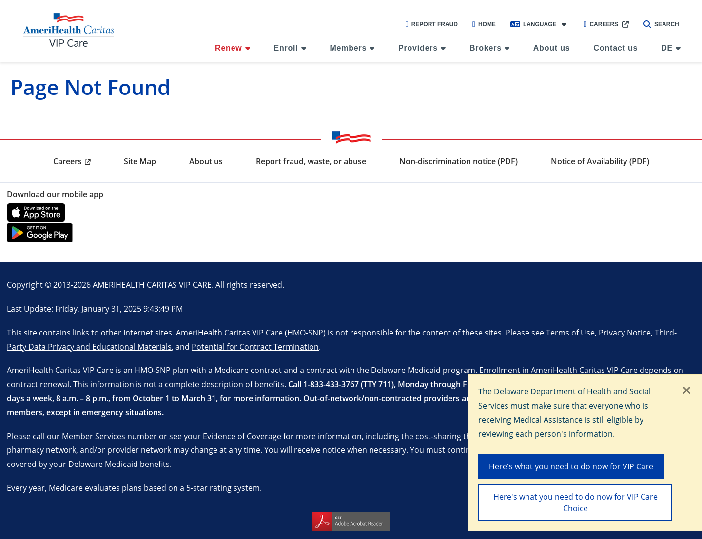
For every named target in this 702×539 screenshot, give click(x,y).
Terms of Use (570, 332)
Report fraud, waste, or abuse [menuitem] (311, 161)
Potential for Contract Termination (255, 346)
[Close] (687, 391)
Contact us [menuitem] (616, 48)
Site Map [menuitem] (140, 161)
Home (484, 24)
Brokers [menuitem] (485, 48)
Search (661, 24)
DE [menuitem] (667, 48)
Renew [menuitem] (228, 48)
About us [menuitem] (551, 48)
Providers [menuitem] (418, 48)
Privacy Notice (625, 332)
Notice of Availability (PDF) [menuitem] (600, 161)
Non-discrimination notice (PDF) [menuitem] (458, 161)
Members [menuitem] (348, 48)
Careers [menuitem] (67, 161)
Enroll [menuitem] (285, 48)
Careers (601, 24)
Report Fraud (432, 24)
